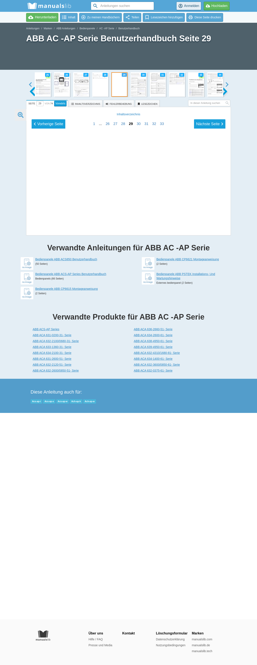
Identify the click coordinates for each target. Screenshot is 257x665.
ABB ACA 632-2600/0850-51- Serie (56, 577)
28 (123, 415)
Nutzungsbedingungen (170, 645)
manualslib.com (202, 639)
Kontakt (128, 633)
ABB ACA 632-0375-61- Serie (153, 577)
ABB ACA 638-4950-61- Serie (153, 547)
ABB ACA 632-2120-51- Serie (52, 571)
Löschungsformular (171, 633)
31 (146, 415)
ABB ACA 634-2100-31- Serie (52, 559)
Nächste (209, 414)
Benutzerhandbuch (129, 28)
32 (154, 415)
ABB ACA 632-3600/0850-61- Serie (157, 571)
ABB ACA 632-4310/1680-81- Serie (157, 559)
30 (139, 415)
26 (108, 415)
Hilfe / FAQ (95, 639)
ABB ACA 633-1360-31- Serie (52, 553)
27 (115, 415)
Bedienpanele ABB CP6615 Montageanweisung (66, 495)
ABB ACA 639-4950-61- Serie (153, 553)
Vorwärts (60, 103)
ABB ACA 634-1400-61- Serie (153, 565)
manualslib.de (201, 645)
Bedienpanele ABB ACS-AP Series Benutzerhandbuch (70, 480)
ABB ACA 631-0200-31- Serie (52, 541)
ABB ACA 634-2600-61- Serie (153, 541)
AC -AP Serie (106, 28)
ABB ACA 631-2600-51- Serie (52, 565)
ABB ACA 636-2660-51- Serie (153, 535)
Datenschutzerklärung (170, 639)
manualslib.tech (202, 651)
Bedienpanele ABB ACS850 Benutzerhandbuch (66, 466)
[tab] (47, 102)
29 (131, 415)
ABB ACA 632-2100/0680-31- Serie (56, 547)
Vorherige (48, 414)
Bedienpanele (87, 28)
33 (162, 415)
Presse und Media (100, 645)
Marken (48, 28)
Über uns (95, 633)
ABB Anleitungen (65, 28)
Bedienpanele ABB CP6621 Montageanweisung (188, 466)
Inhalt (128, 405)
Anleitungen (32, 28)
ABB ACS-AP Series (46, 535)
